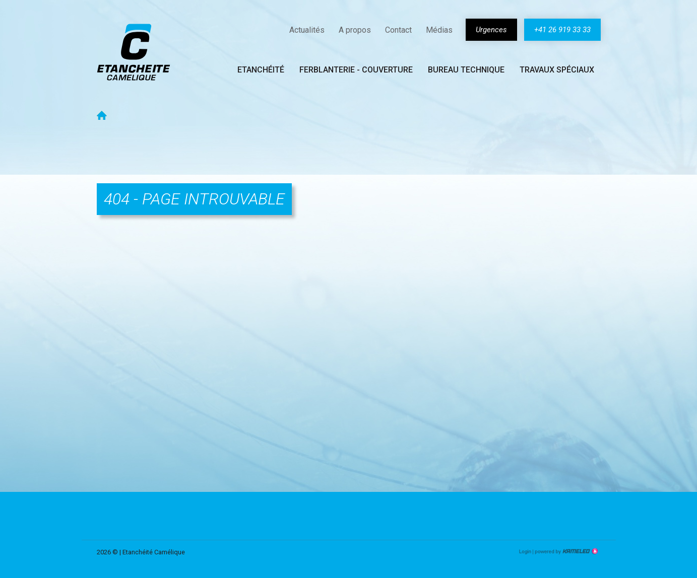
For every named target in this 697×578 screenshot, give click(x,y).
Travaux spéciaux (557, 70)
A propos (355, 30)
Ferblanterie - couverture (356, 70)
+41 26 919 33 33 (562, 29)
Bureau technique (466, 70)
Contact (398, 30)
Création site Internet (565, 551)
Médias (439, 30)
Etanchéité (260, 70)
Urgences (491, 29)
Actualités (307, 30)
